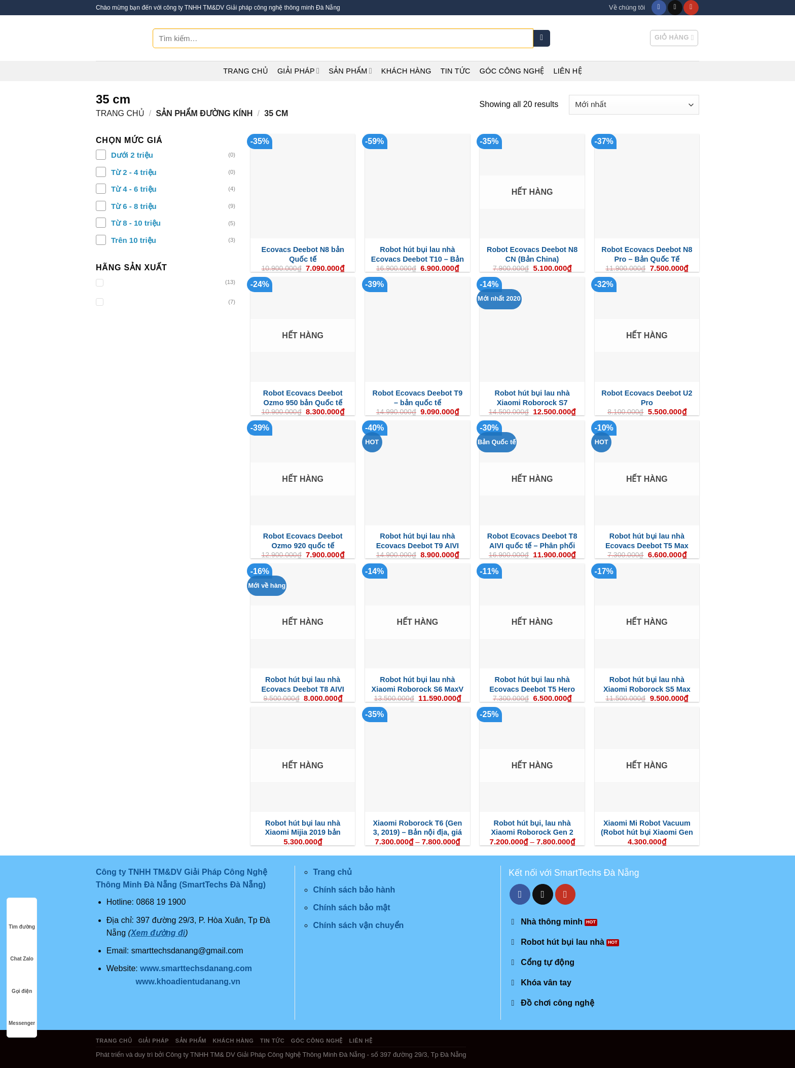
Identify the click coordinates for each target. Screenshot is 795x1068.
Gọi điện (22, 981)
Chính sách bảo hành (354, 889)
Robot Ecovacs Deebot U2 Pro (646, 398)
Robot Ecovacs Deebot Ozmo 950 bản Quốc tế (303, 398)
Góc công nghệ (512, 71)
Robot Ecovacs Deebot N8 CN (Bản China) (532, 254)
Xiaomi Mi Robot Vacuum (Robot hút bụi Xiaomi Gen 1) (647, 832)
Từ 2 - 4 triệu (134, 172)
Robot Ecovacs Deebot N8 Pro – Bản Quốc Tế (646, 254)
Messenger (22, 1013)
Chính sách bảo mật (351, 907)
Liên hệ (567, 71)
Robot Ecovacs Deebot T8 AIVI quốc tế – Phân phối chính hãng (532, 545)
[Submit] (541, 38)
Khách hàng (406, 71)
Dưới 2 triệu (132, 155)
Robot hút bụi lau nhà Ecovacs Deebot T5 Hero (532, 684)
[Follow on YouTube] (690, 7)
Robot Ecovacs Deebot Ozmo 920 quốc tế (303, 541)
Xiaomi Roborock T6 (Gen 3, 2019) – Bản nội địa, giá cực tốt (417, 832)
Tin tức (456, 71)
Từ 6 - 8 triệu (134, 206)
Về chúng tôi (627, 7)
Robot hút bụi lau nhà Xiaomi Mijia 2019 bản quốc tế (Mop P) (303, 832)
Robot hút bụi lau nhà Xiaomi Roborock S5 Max (647, 684)
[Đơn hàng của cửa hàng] (634, 105)
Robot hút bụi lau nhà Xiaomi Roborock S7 (532, 398)
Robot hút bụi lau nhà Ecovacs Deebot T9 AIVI (417, 541)
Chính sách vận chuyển (358, 925)
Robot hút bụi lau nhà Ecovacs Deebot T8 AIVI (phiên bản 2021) (302, 688)
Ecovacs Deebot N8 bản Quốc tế (303, 254)
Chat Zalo (21, 949)
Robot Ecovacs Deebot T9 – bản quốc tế (418, 398)
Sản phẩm (350, 71)
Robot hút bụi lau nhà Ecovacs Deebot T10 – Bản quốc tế (417, 258)
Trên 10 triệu (133, 240)
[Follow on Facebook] (659, 7)
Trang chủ (245, 71)
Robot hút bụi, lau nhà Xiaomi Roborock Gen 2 (532, 828)
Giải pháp (298, 71)
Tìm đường (22, 917)
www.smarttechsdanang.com (196, 968)
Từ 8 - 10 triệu (136, 223)
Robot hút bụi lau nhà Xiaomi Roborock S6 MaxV (418, 684)
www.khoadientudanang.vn (188, 981)
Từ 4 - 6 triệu (134, 189)
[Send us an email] (675, 7)
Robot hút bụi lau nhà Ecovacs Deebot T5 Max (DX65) (647, 545)
